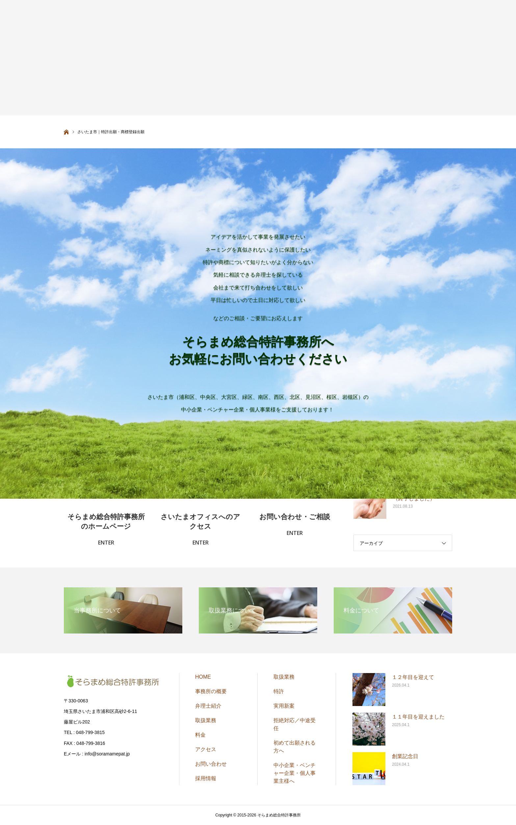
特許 (278, 691)
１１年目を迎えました (418, 717)
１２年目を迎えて (413, 677)
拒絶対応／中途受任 (294, 724)
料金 (200, 735)
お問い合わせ (211, 764)
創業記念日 (405, 756)
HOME (203, 677)
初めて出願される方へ (294, 746)
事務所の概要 (211, 691)
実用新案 (284, 706)
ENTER (106, 542)
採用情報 (205, 778)
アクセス (205, 749)
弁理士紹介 (208, 706)
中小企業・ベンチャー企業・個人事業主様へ (294, 773)
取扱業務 (205, 720)
